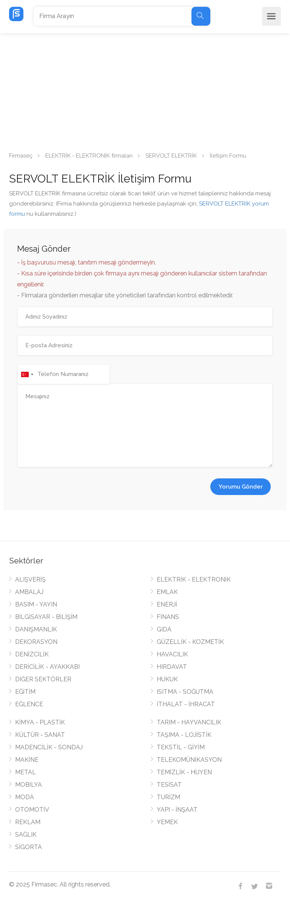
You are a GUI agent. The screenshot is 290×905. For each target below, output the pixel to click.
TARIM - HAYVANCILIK (189, 722)
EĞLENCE (29, 704)
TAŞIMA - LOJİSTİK (184, 734)
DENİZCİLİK (32, 654)
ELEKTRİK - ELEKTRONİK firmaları (89, 155)
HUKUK (167, 679)
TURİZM (168, 797)
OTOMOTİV (32, 809)
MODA (24, 797)
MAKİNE (27, 759)
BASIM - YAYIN (36, 604)
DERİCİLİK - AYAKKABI (47, 666)
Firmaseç (20, 155)
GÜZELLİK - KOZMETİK (190, 641)
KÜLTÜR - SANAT (40, 734)
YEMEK (167, 822)
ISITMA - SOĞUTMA (185, 691)
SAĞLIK (26, 834)
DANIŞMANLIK (36, 629)
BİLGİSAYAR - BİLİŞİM (46, 616)
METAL (25, 772)
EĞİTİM (25, 691)
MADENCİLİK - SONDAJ (49, 747)
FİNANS (168, 616)
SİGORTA (28, 847)
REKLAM (27, 822)
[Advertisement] (145, 90)
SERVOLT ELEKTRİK (171, 155)
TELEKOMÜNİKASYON (189, 759)
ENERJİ (167, 604)
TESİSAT (169, 784)
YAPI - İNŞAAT (177, 809)
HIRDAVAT (172, 666)
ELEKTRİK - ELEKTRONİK (194, 579)
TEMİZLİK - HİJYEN (184, 772)
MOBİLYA (28, 784)
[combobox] (26, 374)
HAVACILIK (172, 654)
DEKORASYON (36, 641)
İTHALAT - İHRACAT (186, 704)
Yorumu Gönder (241, 486)
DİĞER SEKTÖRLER (43, 679)
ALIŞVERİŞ (30, 579)
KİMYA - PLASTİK (40, 722)
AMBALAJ (29, 592)
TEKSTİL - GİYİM (181, 747)
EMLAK (167, 592)
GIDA (164, 629)
